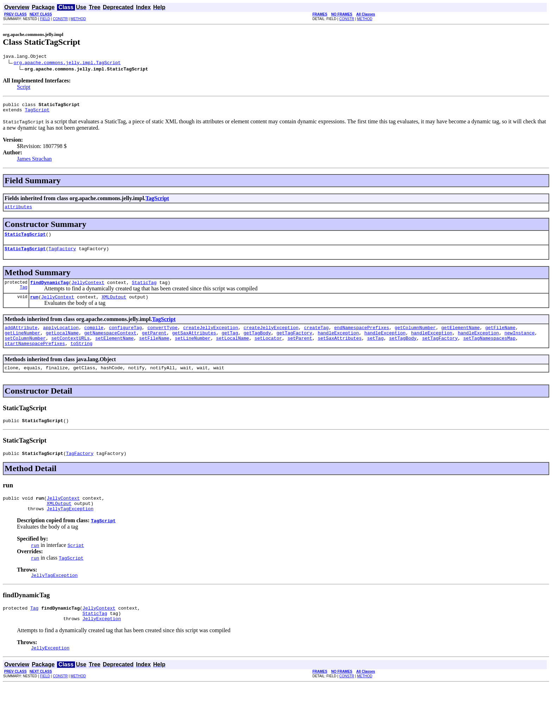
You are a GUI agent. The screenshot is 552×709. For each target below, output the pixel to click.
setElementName (114, 349)
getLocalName (62, 343)
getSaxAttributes (194, 343)
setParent (300, 349)
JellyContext (88, 289)
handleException (338, 343)
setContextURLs (70, 349)
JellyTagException (70, 527)
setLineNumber (193, 349)
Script (23, 88)
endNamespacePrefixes (361, 337)
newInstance (519, 343)
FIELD (45, 19)
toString (81, 356)
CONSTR (60, 19)
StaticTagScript (25, 239)
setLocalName (232, 349)
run (34, 305)
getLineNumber (22, 343)
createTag (316, 337)
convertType (163, 337)
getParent (154, 343)
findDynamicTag (49, 289)
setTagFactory (440, 349)
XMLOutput (114, 305)
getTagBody (257, 343)
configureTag (125, 337)
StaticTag (144, 289)
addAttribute (21, 337)
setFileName (154, 349)
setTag (375, 349)
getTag (229, 343)
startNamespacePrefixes (35, 356)
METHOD (78, 19)
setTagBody (402, 349)
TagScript (37, 113)
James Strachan (34, 162)
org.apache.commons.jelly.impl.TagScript (67, 63)
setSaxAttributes (340, 349)
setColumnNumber (25, 349)
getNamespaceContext (110, 343)
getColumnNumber (415, 337)
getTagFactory (294, 343)
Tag (23, 295)
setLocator (268, 349)
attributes (18, 211)
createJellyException (210, 337)
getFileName (500, 337)
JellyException (101, 642)
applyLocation (61, 337)
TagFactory (62, 255)
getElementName (460, 337)
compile (94, 337)
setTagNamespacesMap (489, 349)
